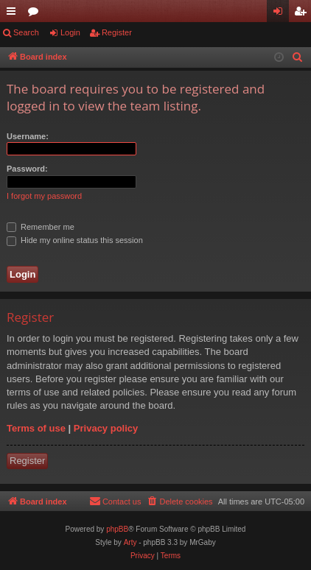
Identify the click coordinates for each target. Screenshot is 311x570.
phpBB (117, 529)
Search (26, 32)
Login (70, 32)
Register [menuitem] (303, 14)
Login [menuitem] (281, 14)
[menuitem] (297, 57)
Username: (28, 136)
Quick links (14, 14)
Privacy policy (106, 428)
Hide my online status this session (75, 240)
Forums (36, 14)
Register (117, 32)
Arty (130, 542)
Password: (27, 168)
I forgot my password (44, 195)
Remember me (40, 226)
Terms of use (36, 428)
